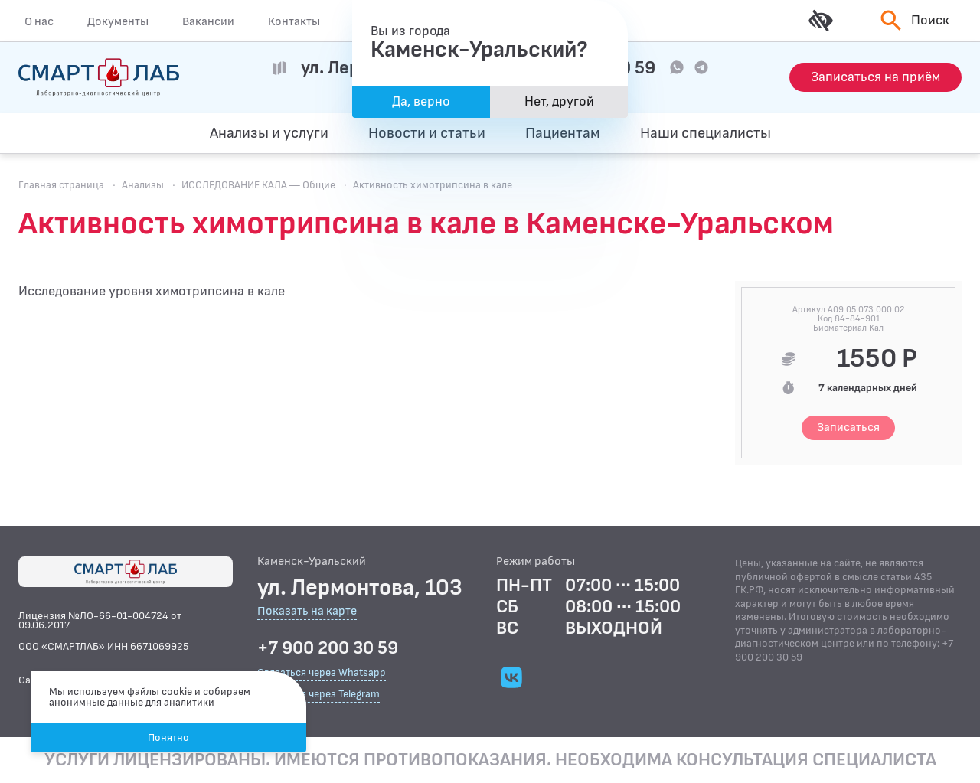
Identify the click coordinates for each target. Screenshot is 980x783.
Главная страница (61, 184)
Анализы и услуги (269, 133)
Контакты (294, 21)
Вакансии (208, 21)
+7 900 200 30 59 (327, 648)
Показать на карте (307, 611)
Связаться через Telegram (318, 693)
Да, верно (421, 101)
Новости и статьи (426, 133)
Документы (118, 21)
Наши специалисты (705, 133)
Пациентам (562, 133)
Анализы (143, 184)
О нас (39, 21)
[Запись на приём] (875, 77)
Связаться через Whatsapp (321, 672)
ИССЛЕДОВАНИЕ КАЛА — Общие (258, 184)
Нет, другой (559, 101)
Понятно (168, 737)
